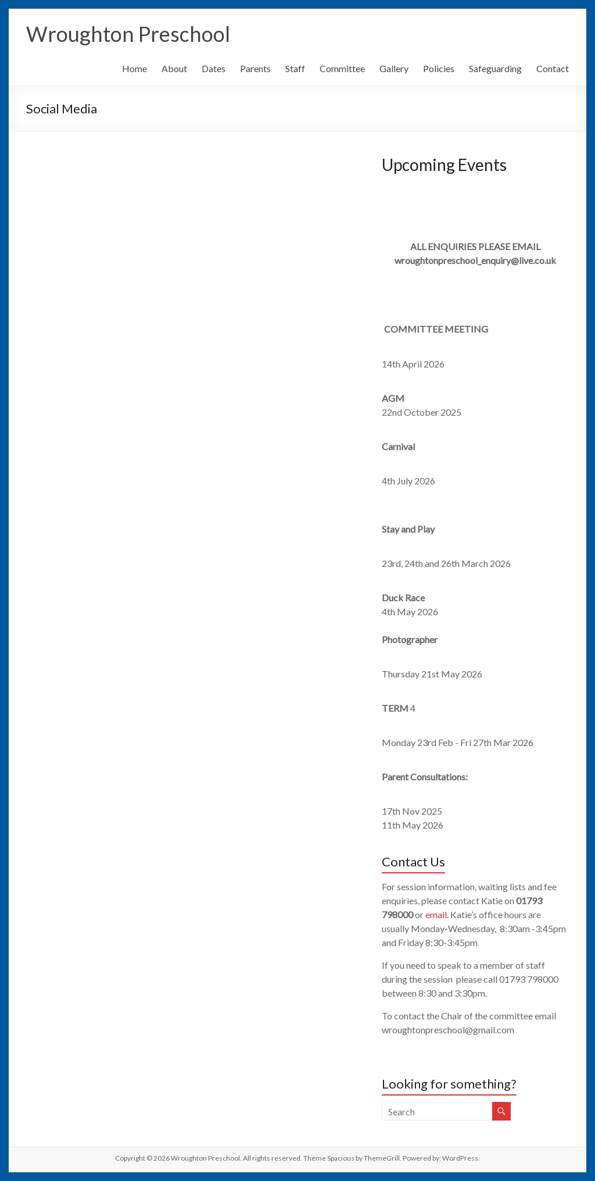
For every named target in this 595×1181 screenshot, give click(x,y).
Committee (342, 68)
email (436, 914)
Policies (438, 68)
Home (134, 68)
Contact (552, 68)
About (174, 68)
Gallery (393, 68)
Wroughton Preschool (128, 34)
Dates (213, 68)
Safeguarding (495, 68)
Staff (295, 68)
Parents (255, 68)
